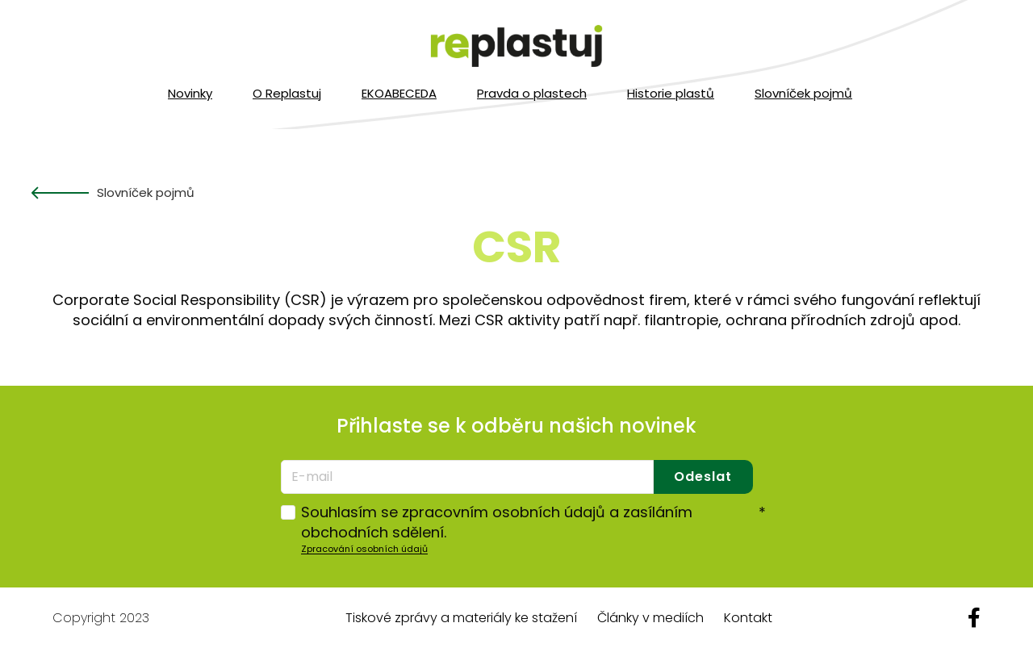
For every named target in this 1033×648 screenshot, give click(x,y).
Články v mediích (650, 617)
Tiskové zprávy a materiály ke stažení (461, 617)
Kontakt (748, 617)
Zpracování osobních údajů (364, 548)
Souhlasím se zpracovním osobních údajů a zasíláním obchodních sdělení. (533, 522)
